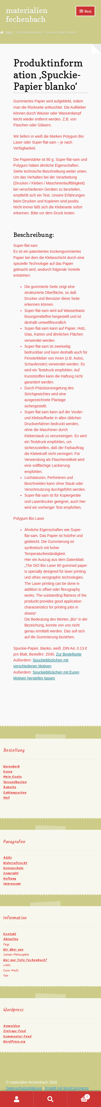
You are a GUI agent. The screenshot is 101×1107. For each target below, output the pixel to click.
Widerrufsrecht (15, 863)
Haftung (9, 878)
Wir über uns (13, 949)
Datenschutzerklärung (24, 1088)
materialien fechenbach (27, 15)
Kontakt (9, 934)
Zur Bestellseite (68, 654)
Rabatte (9, 787)
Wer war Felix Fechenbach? (25, 960)
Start (8, 32)
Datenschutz (13, 868)
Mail (6, 797)
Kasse (7, 771)
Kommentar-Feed (17, 1036)
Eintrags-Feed (14, 1031)
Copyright (11, 873)
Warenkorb (11, 766)
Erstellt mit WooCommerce (67, 1088)
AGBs (7, 857)
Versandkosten (15, 782)
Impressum (12, 883)
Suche (50, 1099)
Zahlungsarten (14, 792)
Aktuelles (10, 939)
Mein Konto (12, 776)
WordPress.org (14, 1041)
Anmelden (11, 1025)
